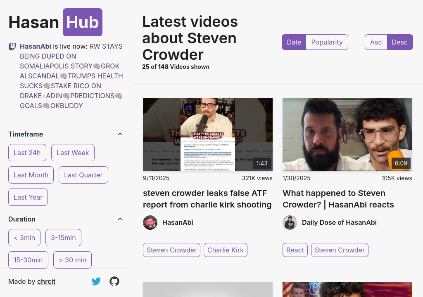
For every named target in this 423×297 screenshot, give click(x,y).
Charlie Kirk (225, 250)
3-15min (63, 237)
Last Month (31, 175)
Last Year (28, 197)
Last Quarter (83, 175)
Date (294, 42)
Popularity (326, 42)
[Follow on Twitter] (96, 281)
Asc (376, 42)
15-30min (28, 260)
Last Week (73, 152)
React (295, 250)
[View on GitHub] (114, 281)
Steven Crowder (172, 250)
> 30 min (72, 260)
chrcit (46, 281)
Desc (400, 42)
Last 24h (27, 152)
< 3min (24, 237)
